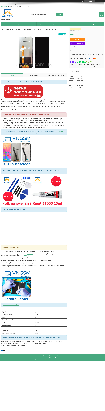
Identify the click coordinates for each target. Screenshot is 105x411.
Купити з (77, 44)
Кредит (40, 24)
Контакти (47, 24)
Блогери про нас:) (93, 24)
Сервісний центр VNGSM (11, 305)
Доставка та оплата (29, 24)
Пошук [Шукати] (59, 14)
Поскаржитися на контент (49, 359)
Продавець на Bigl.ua (52, 357)
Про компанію (56, 24)
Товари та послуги (15, 24)
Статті (102, 24)
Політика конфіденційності (64, 359)
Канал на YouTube (80, 24)
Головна (5, 24)
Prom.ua (61, 356)
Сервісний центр (67, 24)
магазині (30, 254)
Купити (77, 40)
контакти (26, 255)
